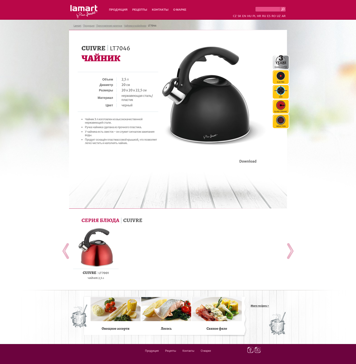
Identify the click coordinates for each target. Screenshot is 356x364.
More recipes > (260, 305)
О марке (179, 10)
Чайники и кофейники (135, 25)
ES (269, 16)
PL (254, 16)
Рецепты (139, 10)
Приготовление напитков (109, 25)
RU (264, 16)
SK (239, 16)
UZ (279, 16)
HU (249, 16)
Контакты (160, 10)
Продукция (118, 10)
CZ (235, 16)
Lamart (84, 12)
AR (284, 16)
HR (259, 16)
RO (274, 16)
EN (244, 16)
